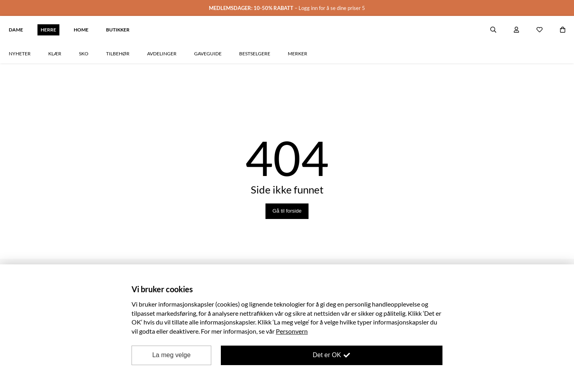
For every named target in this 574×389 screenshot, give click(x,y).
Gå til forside (287, 183)
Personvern (292, 331)
